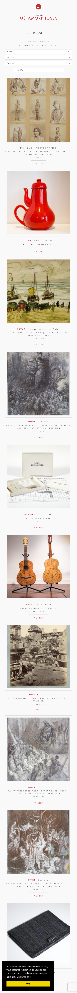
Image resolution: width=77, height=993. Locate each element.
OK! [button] (28, 984)
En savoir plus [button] (24, 977)
